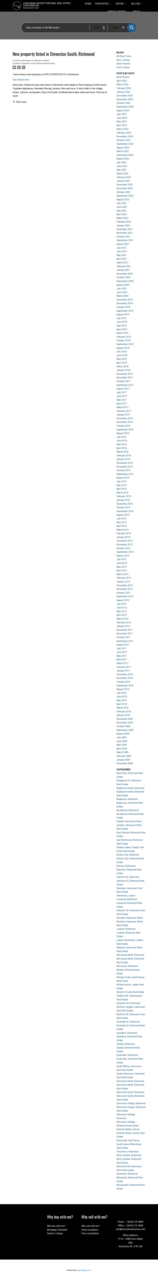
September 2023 (125, 155)
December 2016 (124, 418)
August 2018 (122, 348)
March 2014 (122, 529)
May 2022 (121, 210)
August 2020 (122, 285)
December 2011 (124, 630)
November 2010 (124, 678)
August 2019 (122, 314)
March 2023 (122, 173)
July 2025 (121, 114)
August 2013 (122, 555)
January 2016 (123, 459)
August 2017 (122, 388)
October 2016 (123, 425)
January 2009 (123, 759)
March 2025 (122, 129)
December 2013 (124, 540)
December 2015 (124, 463)
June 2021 (121, 251)
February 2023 (123, 177)
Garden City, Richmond (127, 854)
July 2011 (121, 648)
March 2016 (122, 451)
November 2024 (124, 136)
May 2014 (121, 522)
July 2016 (121, 437)
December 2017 (124, 374)
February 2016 (123, 455)
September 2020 (125, 281)
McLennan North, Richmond (130, 955)
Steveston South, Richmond (130, 1092)
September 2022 (125, 195)
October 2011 (123, 637)
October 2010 (123, 681)
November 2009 (124, 722)
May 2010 (121, 700)
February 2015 (123, 496)
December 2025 (124, 95)
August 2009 (122, 733)
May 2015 (121, 485)
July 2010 (121, 693)
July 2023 (121, 162)
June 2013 (121, 563)
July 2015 (121, 481)
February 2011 (123, 667)
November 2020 (124, 273)
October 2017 (123, 381)
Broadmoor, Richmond (127, 810)
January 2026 (123, 92)
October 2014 (123, 507)
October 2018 (123, 340)
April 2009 (121, 748)
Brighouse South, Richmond (130, 788)
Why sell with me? (90, 1226)
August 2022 (122, 199)
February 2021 (123, 266)
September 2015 (125, 474)
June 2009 (121, 741)
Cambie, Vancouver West (129, 821)
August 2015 (122, 477)
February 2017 (123, 411)
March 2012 (122, 618)
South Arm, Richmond (127, 1055)
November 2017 (124, 377)
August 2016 (122, 433)
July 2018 (121, 351)
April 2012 (121, 615)
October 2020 (123, 277)
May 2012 (121, 611)
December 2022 (124, 184)
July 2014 (121, 518)
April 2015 (121, 488)
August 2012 (122, 600)
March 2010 (122, 707)
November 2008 (124, 763)
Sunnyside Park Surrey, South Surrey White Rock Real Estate (128, 1144)
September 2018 (125, 344)
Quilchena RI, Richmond (128, 1003)
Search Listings (55, 1233)
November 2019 (124, 303)
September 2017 (125, 385)
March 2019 (122, 333)
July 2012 (121, 604)
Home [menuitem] (88, 3)
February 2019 (123, 336)
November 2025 (124, 99)
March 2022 (122, 218)
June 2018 (121, 355)
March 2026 (122, 84)
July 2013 (121, 559)
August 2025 (122, 110)
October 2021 (123, 236)
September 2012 (125, 596)
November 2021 (124, 232)
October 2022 (123, 192)
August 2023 (122, 158)
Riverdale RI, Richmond (128, 1021)
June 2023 (121, 166)
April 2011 (121, 659)
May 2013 (121, 566)
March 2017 (122, 407)
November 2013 (124, 544)
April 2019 (121, 329)
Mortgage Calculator (57, 1229)
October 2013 (123, 548)
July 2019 (121, 318)
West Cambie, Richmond (128, 1155)
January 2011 (123, 670)
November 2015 (124, 466)
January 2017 (123, 414)
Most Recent (122, 77)
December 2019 (124, 299)
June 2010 (121, 696)
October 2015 (123, 470)
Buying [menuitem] (120, 3)
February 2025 (123, 132)
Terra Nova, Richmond (127, 1151)
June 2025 (121, 118)
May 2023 (121, 169)
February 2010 (123, 711)
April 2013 (121, 570)
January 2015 (123, 500)
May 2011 (121, 655)
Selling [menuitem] (135, 3)
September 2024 (125, 143)
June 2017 (121, 396)
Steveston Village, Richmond (130, 1103)
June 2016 (121, 440)
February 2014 (123, 533)
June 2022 (121, 207)
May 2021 (121, 255)
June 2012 (121, 607)
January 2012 (123, 626)
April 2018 (121, 362)
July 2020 (121, 288)
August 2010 (122, 689)
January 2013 (123, 581)
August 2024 (122, 147)
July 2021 (121, 247)
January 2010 (123, 715)
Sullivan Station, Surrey (127, 1129)
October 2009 (123, 726)
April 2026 (121, 80)
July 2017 (121, 392)
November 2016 (124, 422)
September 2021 (125, 240)
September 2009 (125, 730)
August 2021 (122, 244)
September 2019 (125, 310)
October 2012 (123, 592)
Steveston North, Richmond (130, 1081)
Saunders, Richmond (126, 1033)
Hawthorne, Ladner (125, 895)
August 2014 (122, 514)
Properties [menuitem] (102, 3)
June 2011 (121, 652)
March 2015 (122, 492)
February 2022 (123, 221)
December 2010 (124, 674)
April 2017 (121, 403)
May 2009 (121, 744)
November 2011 (124, 633)
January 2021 (123, 270)
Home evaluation (89, 1229)
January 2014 (123, 537)
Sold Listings (123, 67)
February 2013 (123, 578)
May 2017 (121, 399)
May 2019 (121, 325)
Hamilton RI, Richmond (127, 877)
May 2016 (121, 444)
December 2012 (124, 585)
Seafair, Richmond (125, 1044)
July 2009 (121, 737)
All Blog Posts (123, 56)
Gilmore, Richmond (125, 866)
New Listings (123, 60)
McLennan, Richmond (127, 966)
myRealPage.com (84, 1270)
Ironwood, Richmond (126, 899)
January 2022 (123, 225)
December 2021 (124, 229)
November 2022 (124, 188)
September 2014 (125, 511)
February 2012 (123, 622)
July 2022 (121, 203)
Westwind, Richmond (127, 1173)
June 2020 (121, 292)
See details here (21, 79)
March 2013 (122, 574)
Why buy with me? (56, 1226)
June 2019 (121, 322)
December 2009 (124, 719)
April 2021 (121, 258)
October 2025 (123, 103)
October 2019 (123, 307)
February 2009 (123, 756)
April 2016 (121, 448)
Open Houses (123, 63)
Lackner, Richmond (125, 929)
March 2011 (122, 663)
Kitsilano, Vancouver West (129, 917)
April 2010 (121, 704)
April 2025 (121, 125)
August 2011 (122, 644)
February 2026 (123, 88)
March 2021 (122, 262)
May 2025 (121, 121)
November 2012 (124, 589)
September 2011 (125, 641)
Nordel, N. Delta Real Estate (130, 992)
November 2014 (124, 503)
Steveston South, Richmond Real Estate (38, 63)
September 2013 (125, 552)
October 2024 (123, 140)
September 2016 (125, 429)
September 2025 (125, 106)
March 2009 (122, 752)
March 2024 (122, 151)
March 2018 (122, 366)
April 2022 (121, 214)
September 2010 (125, 685)
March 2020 (122, 296)
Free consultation (90, 1233)
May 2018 (121, 359)
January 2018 (123, 370)
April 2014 (121, 526)
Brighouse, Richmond (127, 799)
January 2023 (123, 181)
